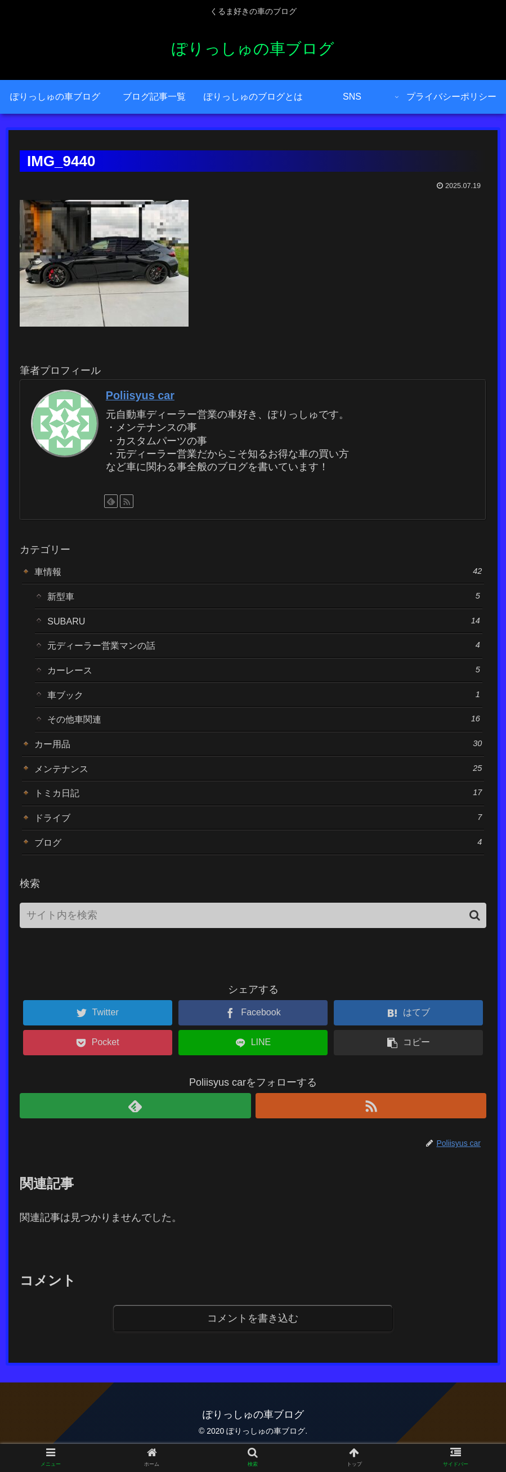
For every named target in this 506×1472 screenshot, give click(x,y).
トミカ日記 (258, 810)
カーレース (263, 678)
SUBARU (263, 625)
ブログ (258, 863)
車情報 (258, 572)
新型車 (263, 598)
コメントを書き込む (253, 1342)
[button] (475, 937)
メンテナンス (258, 783)
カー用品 (258, 757)
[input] (253, 938)
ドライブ (258, 836)
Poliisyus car (140, 395)
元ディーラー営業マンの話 (263, 651)
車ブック (263, 704)
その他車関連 (263, 730)
